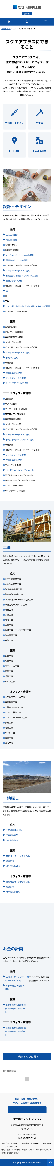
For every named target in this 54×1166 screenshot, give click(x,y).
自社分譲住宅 (12, 840)
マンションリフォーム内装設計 (20, 255)
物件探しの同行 (13, 866)
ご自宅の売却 (12, 835)
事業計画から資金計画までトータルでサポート (15, 1008)
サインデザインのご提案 (17, 383)
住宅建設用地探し (14, 830)
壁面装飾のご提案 (14, 372)
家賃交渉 (10, 860)
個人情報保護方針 (10, 1071)
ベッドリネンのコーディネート (20, 470)
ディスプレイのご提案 (16, 377)
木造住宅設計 (12, 239)
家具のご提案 (12, 357)
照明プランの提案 (14, 280)
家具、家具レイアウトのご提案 (20, 439)
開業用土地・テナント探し (18, 855)
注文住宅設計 (12, 234)
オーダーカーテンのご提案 (18, 270)
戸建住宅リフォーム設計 (17, 260)
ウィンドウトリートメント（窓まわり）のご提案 (28, 306)
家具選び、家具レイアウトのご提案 (22, 275)
